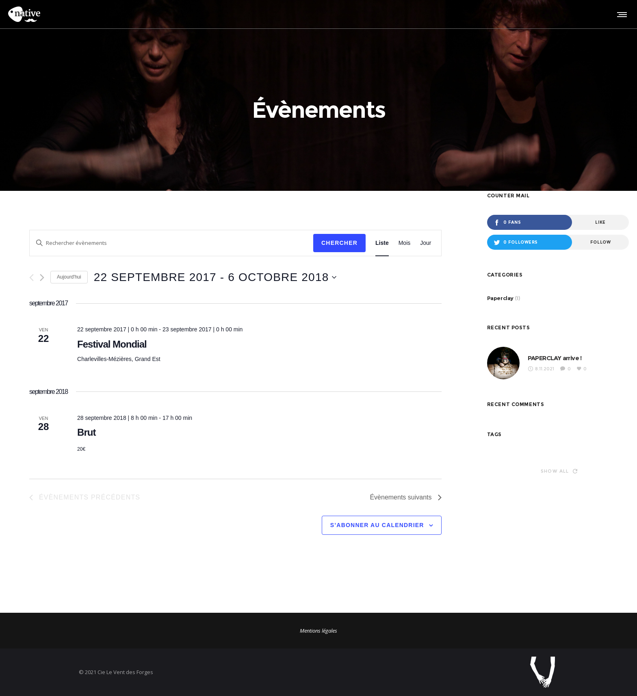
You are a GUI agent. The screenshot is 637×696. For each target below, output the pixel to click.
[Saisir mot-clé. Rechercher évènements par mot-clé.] (171, 243)
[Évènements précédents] (31, 277)
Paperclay (500, 298)
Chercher (339, 243)
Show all (559, 471)
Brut (86, 432)
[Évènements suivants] (42, 277)
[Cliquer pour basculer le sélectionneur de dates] (215, 277)
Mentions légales (318, 630)
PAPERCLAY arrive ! (555, 358)
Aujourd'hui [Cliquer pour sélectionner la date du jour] (69, 277)
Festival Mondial (112, 344)
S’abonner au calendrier (377, 525)
